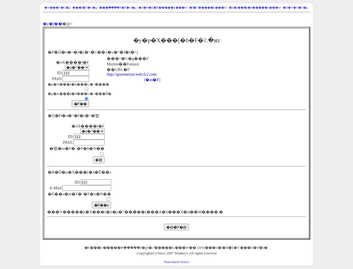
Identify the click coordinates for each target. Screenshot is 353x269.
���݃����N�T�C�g (117, 7)
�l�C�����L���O (207, 7)
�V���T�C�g (57, 7)
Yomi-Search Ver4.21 (176, 261)
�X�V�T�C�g (295, 7)
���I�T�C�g (85, 7)
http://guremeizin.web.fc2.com (131, 74)
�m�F (152, 80)
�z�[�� (52, 24)
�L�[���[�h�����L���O (254, 7)
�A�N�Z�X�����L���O (162, 7)
